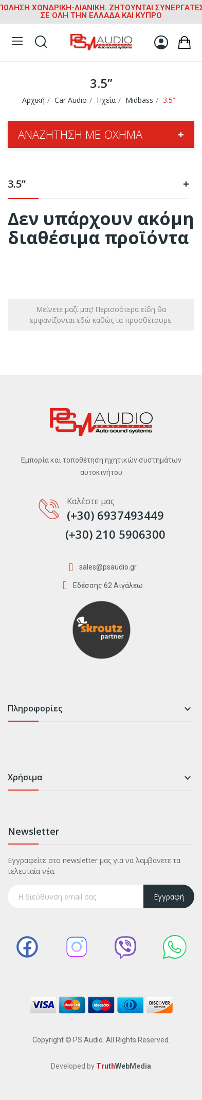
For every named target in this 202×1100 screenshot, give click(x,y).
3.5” (98, 185)
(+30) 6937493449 (115, 515)
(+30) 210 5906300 (115, 534)
